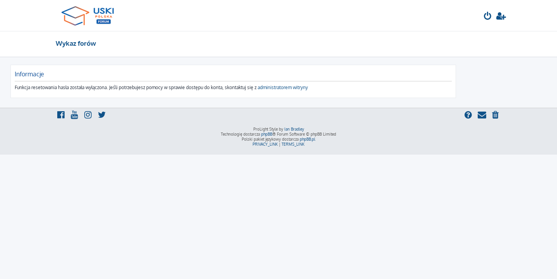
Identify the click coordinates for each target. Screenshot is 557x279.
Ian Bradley (294, 129)
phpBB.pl (307, 139)
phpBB (266, 134)
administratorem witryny (328, 87)
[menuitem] (487, 17)
